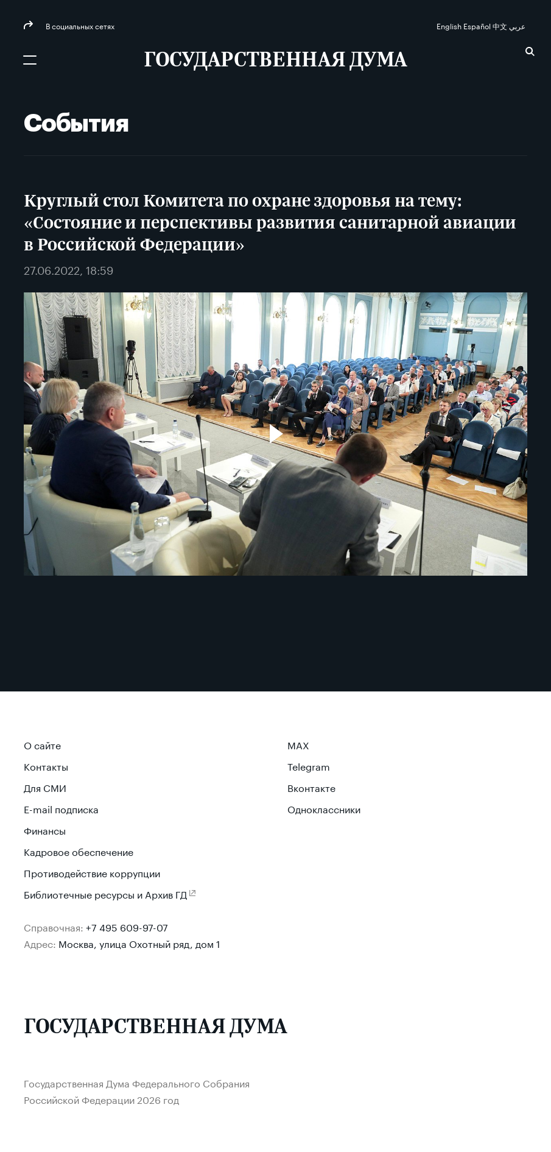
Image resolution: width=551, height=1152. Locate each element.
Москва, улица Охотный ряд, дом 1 (139, 942)
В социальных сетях (79, 25)
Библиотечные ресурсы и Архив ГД (105, 893)
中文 (501, 25)
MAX (298, 744)
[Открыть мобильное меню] (30, 60)
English (450, 25)
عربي (518, 25)
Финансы (45, 829)
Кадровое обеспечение (78, 850)
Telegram (308, 765)
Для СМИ (45, 786)
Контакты (46, 765)
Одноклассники (323, 808)
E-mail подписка (61, 808)
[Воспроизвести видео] (276, 434)
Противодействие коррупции (92, 872)
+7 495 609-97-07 (127, 926)
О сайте (42, 744)
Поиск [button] (530, 51)
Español (478, 25)
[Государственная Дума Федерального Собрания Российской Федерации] (275, 61)
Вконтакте (311, 786)
